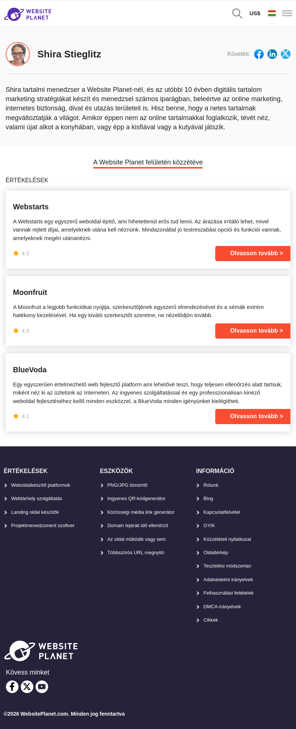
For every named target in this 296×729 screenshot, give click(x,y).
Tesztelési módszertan (227, 566)
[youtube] (42, 686)
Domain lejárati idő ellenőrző (137, 525)
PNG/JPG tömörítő (127, 485)
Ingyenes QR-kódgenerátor (136, 498)
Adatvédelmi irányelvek (228, 579)
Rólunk (210, 485)
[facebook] (12, 686)
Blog (208, 498)
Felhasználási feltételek (228, 593)
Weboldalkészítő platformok (40, 485)
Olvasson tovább (254, 253)
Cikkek (210, 620)
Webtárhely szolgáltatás (36, 498)
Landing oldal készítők (35, 512)
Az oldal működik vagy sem (136, 539)
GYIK (209, 525)
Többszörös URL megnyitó (135, 552)
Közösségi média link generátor (140, 512)
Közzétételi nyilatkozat (227, 539)
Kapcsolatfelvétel (221, 512)
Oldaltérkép (215, 552)
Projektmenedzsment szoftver (42, 525)
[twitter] (27, 686)
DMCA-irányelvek (222, 606)
